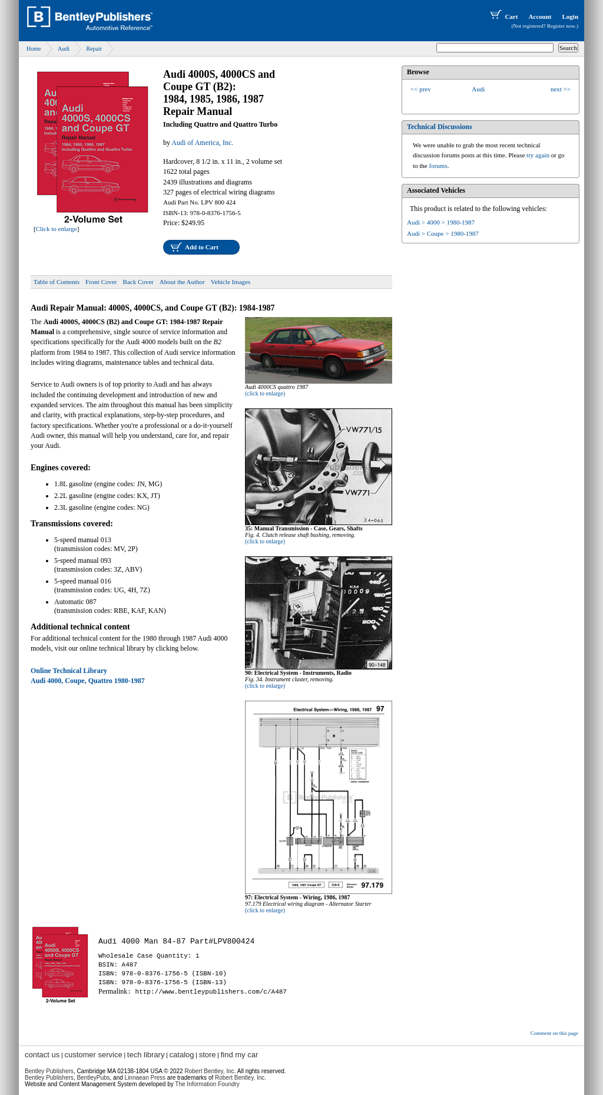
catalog (182, 1054)
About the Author (182, 281)
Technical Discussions (439, 127)
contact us (42, 1054)
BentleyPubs (93, 1077)
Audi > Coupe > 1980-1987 (443, 233)
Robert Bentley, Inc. (240, 1077)
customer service (93, 1054)
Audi (63, 48)
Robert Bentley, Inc (209, 1071)
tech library (146, 1054)
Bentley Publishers (49, 1071)
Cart (503, 16)
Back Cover (138, 281)
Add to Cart (201, 246)
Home (33, 48)
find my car (240, 1054)
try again (537, 155)
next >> (561, 89)
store (207, 1054)
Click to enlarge (56, 228)
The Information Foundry (207, 1084)
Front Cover (101, 281)
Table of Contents (56, 281)
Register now (561, 26)
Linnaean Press (145, 1077)
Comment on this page (554, 1033)
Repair (94, 48)
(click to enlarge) (265, 393)
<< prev (420, 89)
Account (539, 16)
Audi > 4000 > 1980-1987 (441, 222)
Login (570, 16)
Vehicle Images (231, 281)
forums (438, 165)
